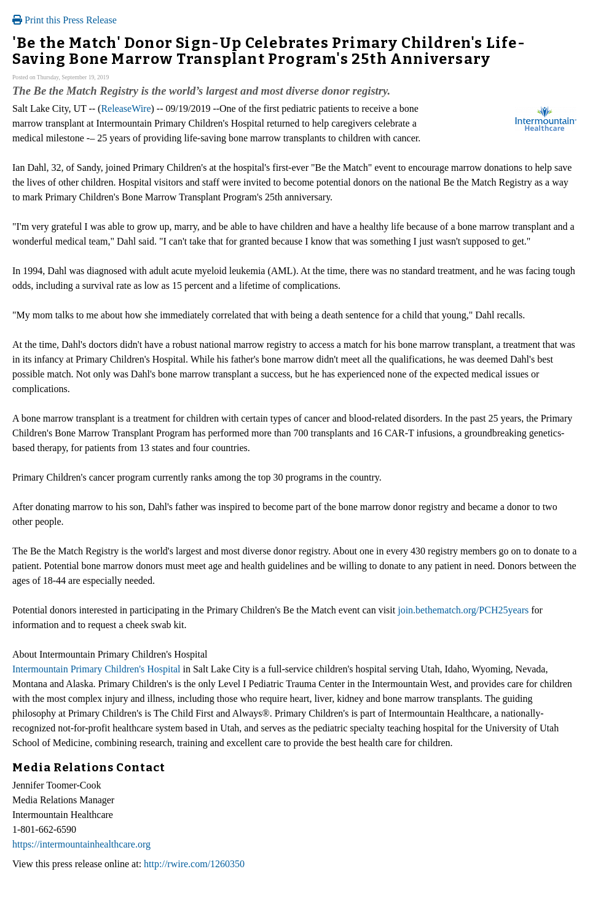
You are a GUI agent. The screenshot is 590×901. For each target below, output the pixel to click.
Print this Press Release (64, 20)
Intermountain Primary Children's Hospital (96, 669)
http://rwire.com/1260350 (194, 864)
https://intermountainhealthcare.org (81, 844)
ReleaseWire (126, 108)
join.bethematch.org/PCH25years (463, 610)
